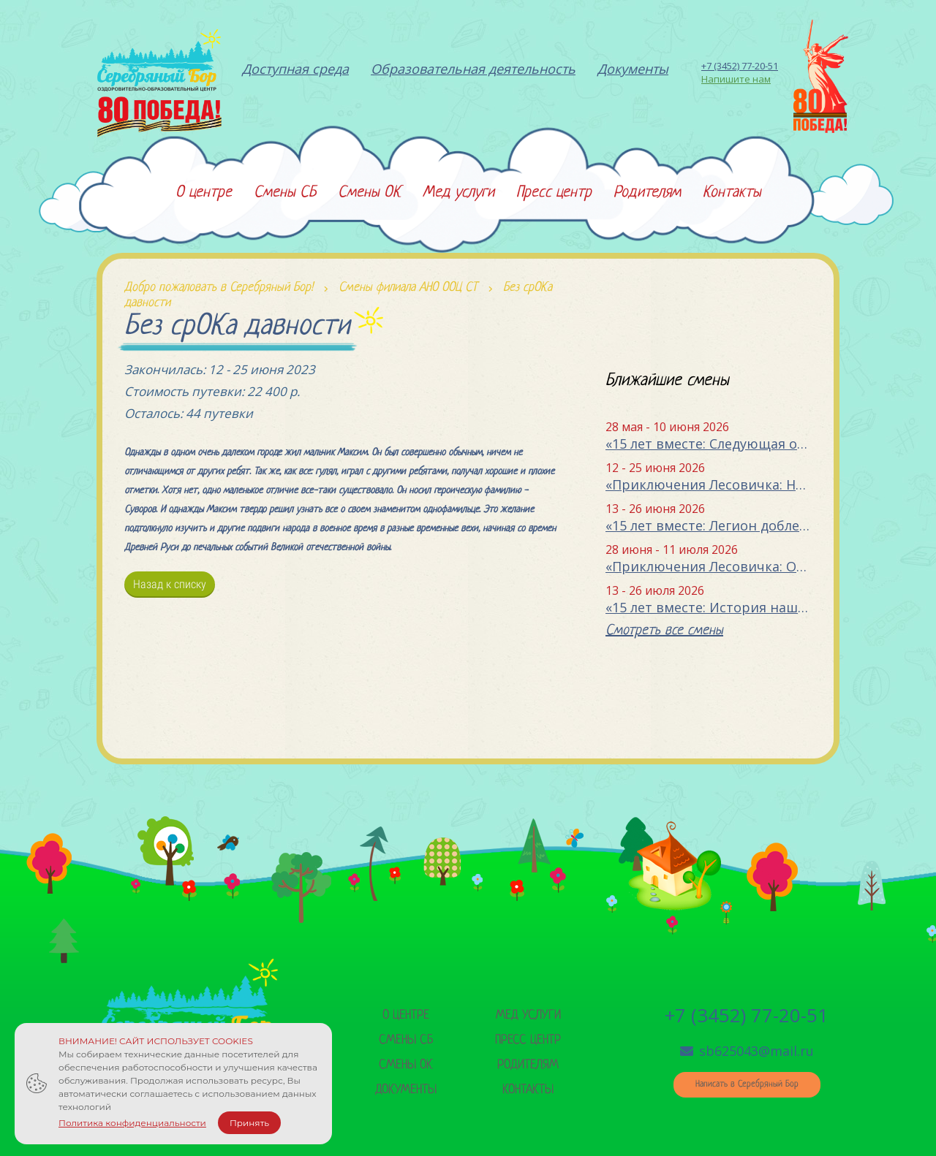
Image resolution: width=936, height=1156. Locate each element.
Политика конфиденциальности (132, 1122)
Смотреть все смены (664, 631)
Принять (249, 1122)
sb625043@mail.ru (747, 1051)
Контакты (528, 1090)
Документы (406, 1090)
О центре (405, 1015)
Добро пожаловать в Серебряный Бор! (218, 287)
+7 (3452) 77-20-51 (739, 65)
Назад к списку (169, 584)
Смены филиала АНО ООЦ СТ (408, 287)
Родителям (528, 1065)
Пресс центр (528, 1040)
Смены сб (406, 1040)
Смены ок (406, 1065)
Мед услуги (528, 1015)
